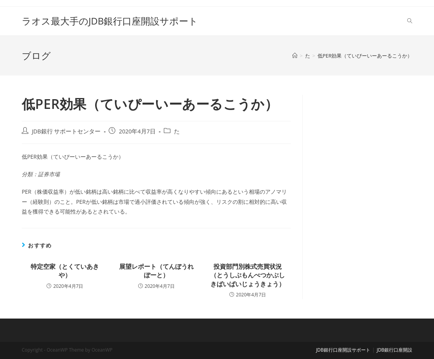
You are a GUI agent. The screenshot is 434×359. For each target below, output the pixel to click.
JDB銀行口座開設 (394, 350)
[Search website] (409, 21)
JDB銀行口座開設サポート (343, 350)
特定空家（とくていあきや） (65, 270)
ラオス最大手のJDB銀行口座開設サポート (110, 20)
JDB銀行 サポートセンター (66, 131)
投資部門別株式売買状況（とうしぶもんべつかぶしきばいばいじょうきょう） (247, 275)
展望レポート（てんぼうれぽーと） (156, 270)
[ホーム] (294, 55)
